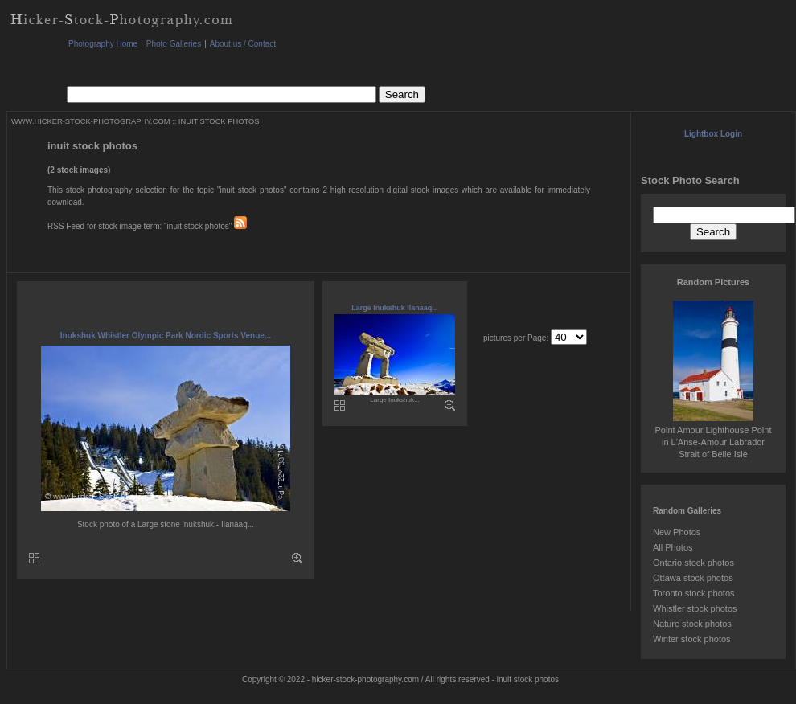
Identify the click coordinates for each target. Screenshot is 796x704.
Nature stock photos (692, 623)
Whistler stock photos (695, 608)
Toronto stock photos (694, 593)
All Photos (673, 547)
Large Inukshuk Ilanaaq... (394, 308)
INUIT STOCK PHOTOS (219, 121)
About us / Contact (243, 43)
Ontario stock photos (693, 562)
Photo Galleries (173, 43)
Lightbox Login (713, 133)
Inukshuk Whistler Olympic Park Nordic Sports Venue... (165, 335)
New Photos (676, 532)
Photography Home (102, 43)
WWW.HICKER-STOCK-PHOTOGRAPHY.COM (90, 121)
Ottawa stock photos (693, 578)
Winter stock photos (692, 639)
